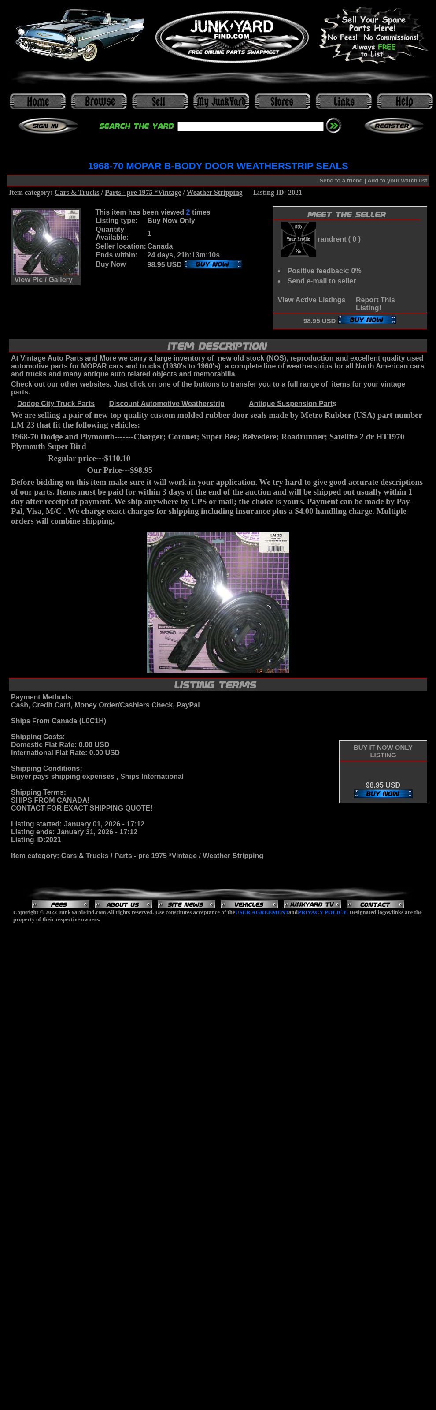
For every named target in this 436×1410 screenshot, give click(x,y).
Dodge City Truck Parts (56, 403)
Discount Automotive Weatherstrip (166, 403)
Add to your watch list (397, 180)
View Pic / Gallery (43, 279)
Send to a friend (342, 180)
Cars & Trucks (77, 192)
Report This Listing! (375, 304)
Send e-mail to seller (322, 281)
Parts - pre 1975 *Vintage (143, 192)
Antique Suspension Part (291, 403)
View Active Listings (312, 300)
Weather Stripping (215, 192)
